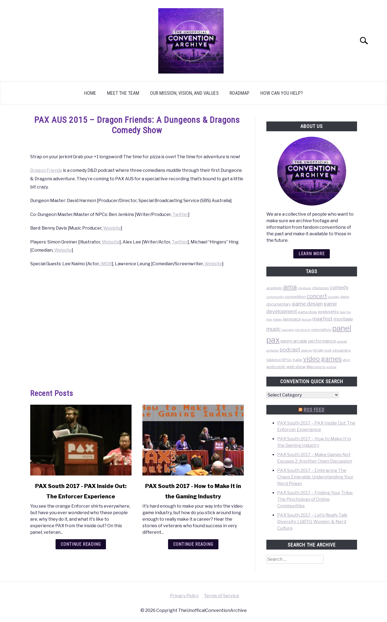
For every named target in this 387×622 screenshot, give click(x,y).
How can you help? (281, 93)
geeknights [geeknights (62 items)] (328, 311)
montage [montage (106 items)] (343, 319)
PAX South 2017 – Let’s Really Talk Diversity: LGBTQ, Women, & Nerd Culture (312, 522)
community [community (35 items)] (275, 297)
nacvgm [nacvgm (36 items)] (288, 330)
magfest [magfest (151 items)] (322, 319)
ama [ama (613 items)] (290, 287)
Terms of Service (221, 595)
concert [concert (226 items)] (317, 296)
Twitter (180, 214)
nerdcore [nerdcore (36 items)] (302, 330)
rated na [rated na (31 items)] (306, 350)
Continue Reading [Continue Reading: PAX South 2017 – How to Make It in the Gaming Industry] (193, 544)
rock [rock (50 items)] (327, 350)
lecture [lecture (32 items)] (307, 319)
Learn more (311, 253)
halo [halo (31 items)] (343, 312)
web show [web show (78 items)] (296, 366)
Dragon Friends (46, 170)
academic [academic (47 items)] (274, 288)
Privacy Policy (184, 595)
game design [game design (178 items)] (307, 304)
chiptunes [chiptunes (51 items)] (320, 288)
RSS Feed (314, 410)
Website (111, 242)
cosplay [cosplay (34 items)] (333, 297)
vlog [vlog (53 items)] (346, 360)
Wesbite (112, 228)
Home (90, 93)
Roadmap (239, 93)
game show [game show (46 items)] (307, 312)
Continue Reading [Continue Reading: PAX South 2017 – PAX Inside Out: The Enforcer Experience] (81, 544)
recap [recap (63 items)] (318, 350)
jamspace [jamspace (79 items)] (292, 319)
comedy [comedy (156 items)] (339, 287)
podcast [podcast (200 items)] (290, 349)
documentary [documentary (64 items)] (278, 304)
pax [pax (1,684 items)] (273, 339)
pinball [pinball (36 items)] (342, 341)
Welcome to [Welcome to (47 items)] (316, 367)
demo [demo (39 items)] (344, 297)
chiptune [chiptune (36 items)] (304, 288)
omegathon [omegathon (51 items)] (321, 329)
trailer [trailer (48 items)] (297, 360)
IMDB (106, 263)
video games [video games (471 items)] (322, 359)
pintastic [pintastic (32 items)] (272, 350)
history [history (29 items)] (277, 319)
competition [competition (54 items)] (295, 296)
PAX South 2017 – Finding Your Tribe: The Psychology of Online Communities (315, 499)
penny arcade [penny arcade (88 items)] (294, 341)
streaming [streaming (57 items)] (341, 350)
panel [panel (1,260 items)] (341, 328)
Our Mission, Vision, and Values (184, 93)
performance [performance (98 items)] (322, 341)
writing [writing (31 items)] (332, 367)
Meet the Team (123, 93)
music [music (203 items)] (273, 329)
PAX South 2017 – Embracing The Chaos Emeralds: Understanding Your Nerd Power (315, 477)
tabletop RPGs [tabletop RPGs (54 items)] (279, 360)
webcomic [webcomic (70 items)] (276, 366)
